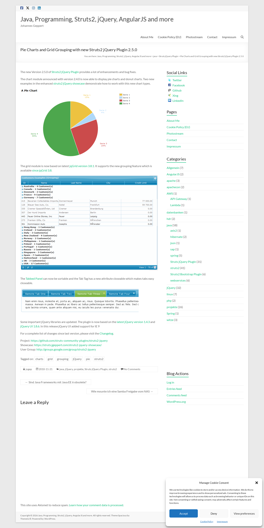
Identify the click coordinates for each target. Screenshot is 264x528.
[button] (256, 483)
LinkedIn (176, 101)
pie (88, 359)
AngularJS (173, 174)
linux (170, 294)
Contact (212, 37)
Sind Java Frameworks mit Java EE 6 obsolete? (55, 382)
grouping (62, 359)
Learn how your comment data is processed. (96, 505)
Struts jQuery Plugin (168, 56)
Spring (171, 313)
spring (174, 255)
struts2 (98, 359)
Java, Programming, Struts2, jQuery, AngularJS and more (101, 19)
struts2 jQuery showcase (69, 83)
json (173, 243)
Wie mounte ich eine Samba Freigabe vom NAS (122, 391)
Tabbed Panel (34, 278)
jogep (29, 369)
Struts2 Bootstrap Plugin (186, 274)
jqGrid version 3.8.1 (81, 166)
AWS (170, 193)
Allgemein (173, 168)
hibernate (176, 237)
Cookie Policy (206, 521)
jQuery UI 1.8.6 (29, 326)
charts (39, 359)
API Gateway (178, 199)
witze (170, 320)
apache (171, 180)
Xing (173, 95)
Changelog (106, 333)
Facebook (176, 85)
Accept (183, 513)
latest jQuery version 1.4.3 (133, 322)
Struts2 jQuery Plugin (65, 72)
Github (175, 90)
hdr (169, 219)
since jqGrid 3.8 (42, 170)
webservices (178, 280)
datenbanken (175, 212)
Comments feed (177, 395)
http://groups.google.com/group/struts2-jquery (66, 349)
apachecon (173, 187)
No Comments (132, 369)
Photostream (194, 37)
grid (50, 359)
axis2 (173, 230)
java (155, 56)
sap (172, 249)
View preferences (244, 513)
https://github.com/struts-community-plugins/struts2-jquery (69, 340)
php (169, 300)
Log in (170, 382)
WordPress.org (176, 401)
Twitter (175, 80)
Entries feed (174, 389)
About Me (146, 37)
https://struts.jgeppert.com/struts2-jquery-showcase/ (68, 345)
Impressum (222, 521)
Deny (214, 513)
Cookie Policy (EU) (169, 37)
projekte (78, 369)
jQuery (77, 359)
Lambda (175, 205)
